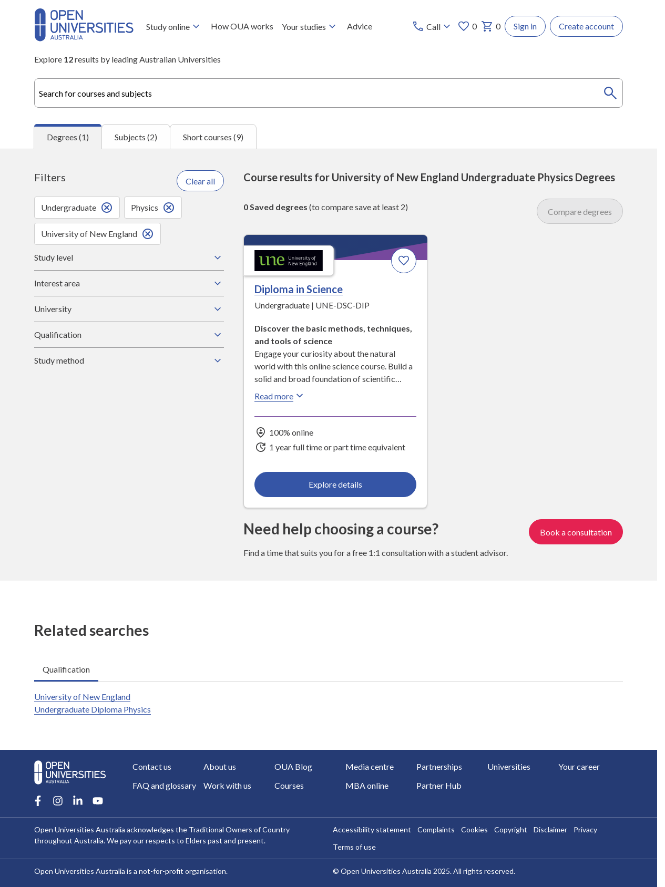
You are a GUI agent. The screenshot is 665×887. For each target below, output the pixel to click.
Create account (586, 26)
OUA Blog (293, 766)
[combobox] (328, 93)
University (129, 309)
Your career (579, 766)
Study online (174, 26)
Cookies (474, 829)
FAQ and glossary (164, 785)
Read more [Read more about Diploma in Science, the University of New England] (280, 395)
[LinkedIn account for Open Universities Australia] (78, 801)
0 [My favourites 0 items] (467, 26)
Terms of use (354, 846)
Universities (508, 766)
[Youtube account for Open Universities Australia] (98, 801)
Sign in (525, 26)
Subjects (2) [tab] (136, 136)
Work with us (227, 785)
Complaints (436, 829)
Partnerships (439, 766)
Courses (289, 785)
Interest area (129, 283)
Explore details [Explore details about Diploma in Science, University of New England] (335, 484)
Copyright (510, 829)
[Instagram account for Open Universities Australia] (58, 801)
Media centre (369, 766)
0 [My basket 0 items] (490, 26)
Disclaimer (550, 829)
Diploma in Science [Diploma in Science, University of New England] (298, 289)
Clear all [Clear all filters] (200, 180)
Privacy (585, 829)
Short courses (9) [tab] (213, 136)
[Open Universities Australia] (84, 38)
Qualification (129, 334)
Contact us (151, 766)
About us (219, 766)
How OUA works (242, 26)
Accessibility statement (372, 829)
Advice (359, 26)
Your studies (310, 26)
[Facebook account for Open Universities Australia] (38, 801)
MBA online (366, 785)
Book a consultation (576, 532)
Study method (129, 360)
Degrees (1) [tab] (68, 137)
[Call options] (432, 26)
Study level (129, 257)
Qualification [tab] (66, 669)
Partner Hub (439, 785)
